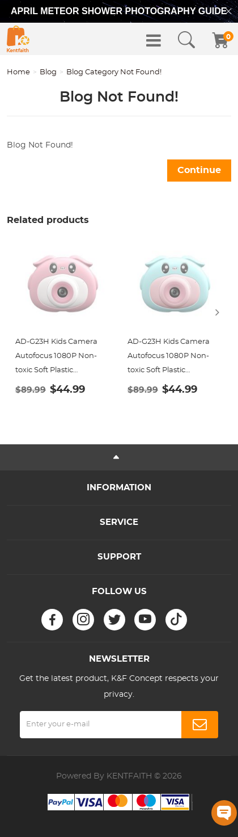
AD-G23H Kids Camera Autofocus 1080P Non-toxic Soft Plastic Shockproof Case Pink (56, 357)
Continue (199, 170)
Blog (48, 72)
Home (18, 72)
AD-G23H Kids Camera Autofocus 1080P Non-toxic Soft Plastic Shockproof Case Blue (169, 357)
